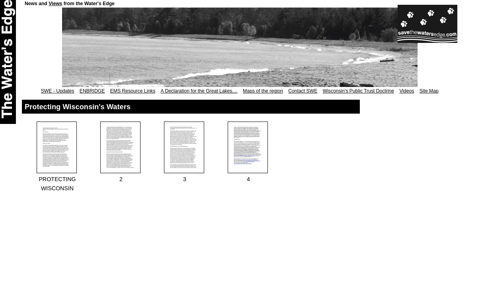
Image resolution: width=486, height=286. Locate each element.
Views (55, 3)
